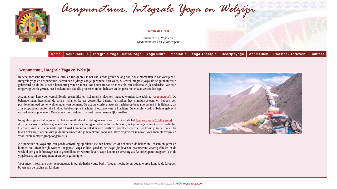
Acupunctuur (161, 96)
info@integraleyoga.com (188, 183)
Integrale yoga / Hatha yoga (153, 120)
